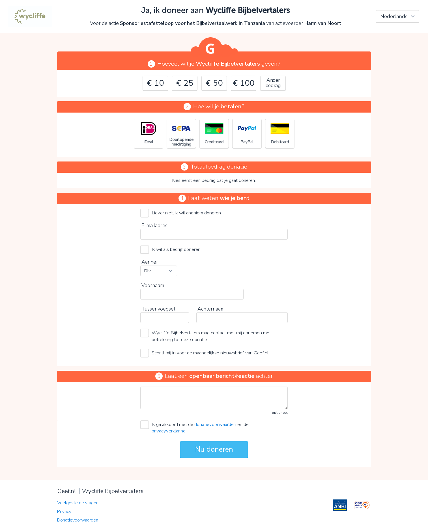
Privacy (64, 512)
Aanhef (149, 261)
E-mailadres (154, 225)
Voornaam (152, 285)
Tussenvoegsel (158, 308)
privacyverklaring (169, 431)
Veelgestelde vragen (77, 503)
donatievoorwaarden (215, 424)
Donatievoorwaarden (77, 520)
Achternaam (211, 308)
